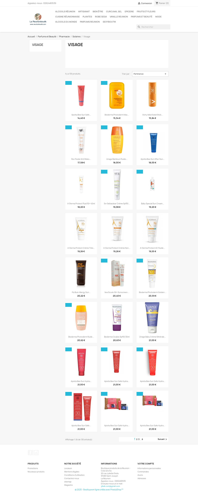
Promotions (33, 468)
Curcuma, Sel (114, 11)
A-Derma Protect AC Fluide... (152, 248)
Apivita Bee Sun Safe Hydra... (116, 381)
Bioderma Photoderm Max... (117, 115)
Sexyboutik (109, 21)
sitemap (67, 481)
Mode (158, 16)
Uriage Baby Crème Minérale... (152, 337)
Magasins (68, 485)
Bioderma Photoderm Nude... (81, 337)
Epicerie (129, 11)
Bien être (98, 11)
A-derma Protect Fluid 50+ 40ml (81, 203)
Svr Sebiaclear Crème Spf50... (117, 203)
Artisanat (84, 11)
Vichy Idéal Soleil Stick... (152, 115)
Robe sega (101, 16)
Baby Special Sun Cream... (152, 203)
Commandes (143, 471)
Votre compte (146, 463)
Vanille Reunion (119, 16)
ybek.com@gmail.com (110, 486)
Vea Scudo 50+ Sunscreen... (117, 292)
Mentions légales (71, 471)
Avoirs (140, 475)
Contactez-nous (71, 478)
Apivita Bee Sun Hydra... (81, 381)
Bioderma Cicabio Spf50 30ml (116, 337)
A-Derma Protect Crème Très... (81, 248)
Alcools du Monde (66, 21)
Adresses (142, 478)
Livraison (68, 468)
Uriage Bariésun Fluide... (116, 159)
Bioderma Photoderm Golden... (152, 292)
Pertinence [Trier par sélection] (150, 73)
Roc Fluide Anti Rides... (81, 159)
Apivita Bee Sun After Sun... (152, 159)
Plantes (87, 16)
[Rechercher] (153, 26)
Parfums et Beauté (141, 16)
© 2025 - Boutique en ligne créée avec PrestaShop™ (99, 489)
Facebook (30, 452)
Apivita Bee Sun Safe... (81, 115)
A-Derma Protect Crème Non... (116, 248)
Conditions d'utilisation (74, 475)
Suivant (163, 439)
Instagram (36, 452)
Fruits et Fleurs (146, 11)
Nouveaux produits (36, 471)
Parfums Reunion (90, 21)
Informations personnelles (149, 468)
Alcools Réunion (65, 11)
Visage (37, 45)
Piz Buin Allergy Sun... (81, 292)
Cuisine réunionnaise (67, 16)
